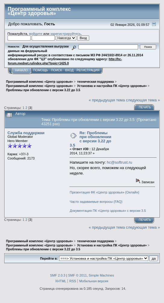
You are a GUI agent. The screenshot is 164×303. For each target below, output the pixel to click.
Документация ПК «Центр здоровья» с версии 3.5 (108, 210)
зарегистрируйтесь (65, 34)
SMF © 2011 (77, 275)
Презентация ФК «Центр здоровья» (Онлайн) (104, 192)
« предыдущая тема (107, 100)
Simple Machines (101, 275)
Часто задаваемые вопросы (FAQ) (96, 201)
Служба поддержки (26, 133)
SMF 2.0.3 (57, 275)
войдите (36, 34)
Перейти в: (49, 258)
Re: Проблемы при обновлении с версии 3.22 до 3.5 (90, 139)
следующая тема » (143, 100)
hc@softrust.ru (119, 162)
